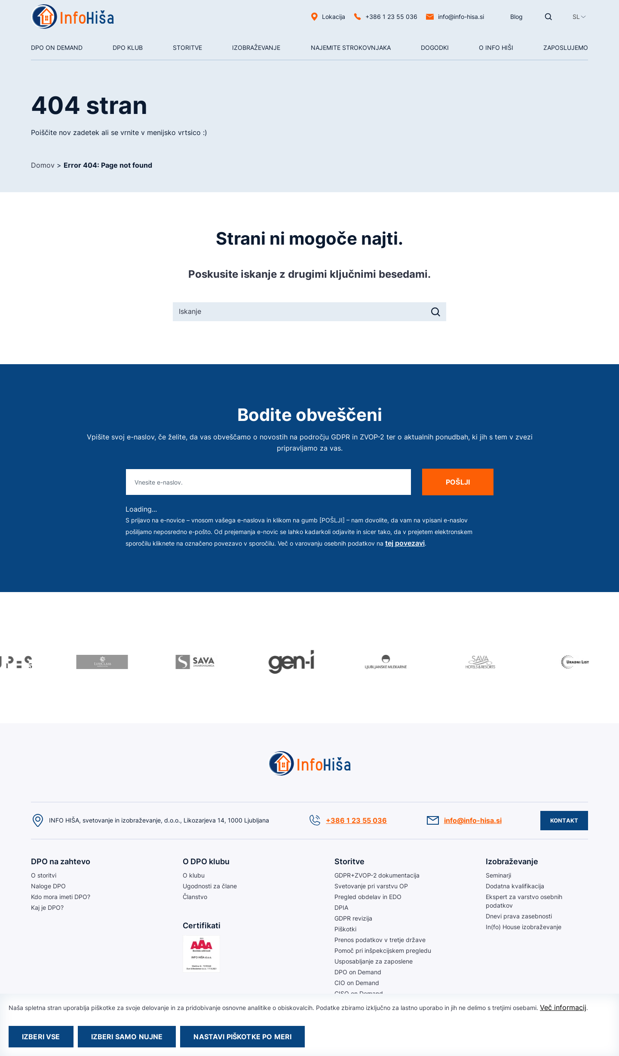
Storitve (187, 47)
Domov (43, 165)
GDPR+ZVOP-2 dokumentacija (377, 875)
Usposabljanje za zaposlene (373, 961)
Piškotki (345, 929)
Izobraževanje (256, 47)
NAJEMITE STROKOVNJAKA (351, 47)
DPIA (341, 907)
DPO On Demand (57, 47)
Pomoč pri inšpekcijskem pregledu (382, 950)
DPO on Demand (357, 972)
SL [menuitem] (576, 16)
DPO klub (128, 47)
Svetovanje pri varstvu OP (371, 886)
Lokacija (333, 16)
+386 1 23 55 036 (391, 16)
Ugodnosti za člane (210, 886)
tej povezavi (405, 543)
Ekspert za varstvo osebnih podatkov (524, 901)
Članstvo (195, 896)
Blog (516, 16)
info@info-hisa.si (461, 16)
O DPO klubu (206, 861)
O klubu (194, 875)
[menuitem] (576, 17)
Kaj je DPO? (47, 907)
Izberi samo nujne (127, 1036)
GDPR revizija (353, 918)
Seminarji (498, 875)
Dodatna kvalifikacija (515, 886)
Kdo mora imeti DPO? (60, 896)
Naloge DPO (48, 886)
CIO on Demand (356, 982)
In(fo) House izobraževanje (523, 926)
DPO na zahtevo (60, 861)
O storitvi (43, 875)
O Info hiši (496, 47)
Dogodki (435, 47)
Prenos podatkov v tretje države (380, 939)
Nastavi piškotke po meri (242, 1036)
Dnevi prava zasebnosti (519, 916)
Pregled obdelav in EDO (367, 896)
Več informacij (563, 1007)
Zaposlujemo (565, 47)
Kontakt (564, 820)
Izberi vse (41, 1036)
